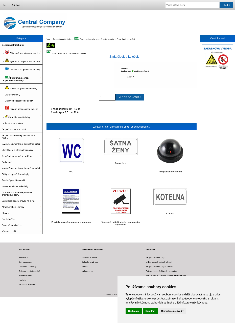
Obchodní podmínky (27, 266)
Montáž (85, 266)
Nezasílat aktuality (27, 284)
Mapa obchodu (25, 275)
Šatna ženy (120, 163)
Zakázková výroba (90, 262)
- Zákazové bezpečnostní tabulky (21, 52)
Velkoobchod (87, 271)
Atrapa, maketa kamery (13, 207)
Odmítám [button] (150, 311)
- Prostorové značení (12, 123)
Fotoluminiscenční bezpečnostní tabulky (94, 39)
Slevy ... (5, 213)
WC (71, 171)
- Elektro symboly (11, 94)
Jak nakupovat (25, 262)
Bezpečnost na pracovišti (14, 129)
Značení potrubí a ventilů (13, 180)
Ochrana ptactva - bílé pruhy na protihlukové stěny (17, 193)
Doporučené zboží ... (12, 225)
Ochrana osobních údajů (29, 271)
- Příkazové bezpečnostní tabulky (21, 68)
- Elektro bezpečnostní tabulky (19, 87)
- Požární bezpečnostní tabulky (20, 108)
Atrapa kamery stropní (170, 171)
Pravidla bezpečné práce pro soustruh (71, 222)
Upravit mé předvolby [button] (172, 311)
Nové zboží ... (8, 219)
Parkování (6, 162)
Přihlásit (16, 5)
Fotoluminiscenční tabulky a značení (161, 271)
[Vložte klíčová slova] (192, 5)
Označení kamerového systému (17, 156)
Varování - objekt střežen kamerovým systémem (121, 223)
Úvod (4, 5)
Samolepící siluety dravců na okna (18, 201)
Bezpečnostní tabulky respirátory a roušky (18, 136)
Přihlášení (23, 257)
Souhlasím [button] (133, 311)
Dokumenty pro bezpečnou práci (21, 144)
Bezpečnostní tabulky (62, 39)
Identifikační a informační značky (17, 150)
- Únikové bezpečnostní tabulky (17, 100)
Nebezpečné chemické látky (15, 186)
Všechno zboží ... (10, 231)
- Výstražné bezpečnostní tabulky (21, 60)
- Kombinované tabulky (16, 116)
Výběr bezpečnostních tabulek (159, 262)
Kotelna (170, 213)
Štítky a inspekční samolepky (15, 174)
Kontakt (22, 280)
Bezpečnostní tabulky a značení (160, 266)
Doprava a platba (89, 257)
